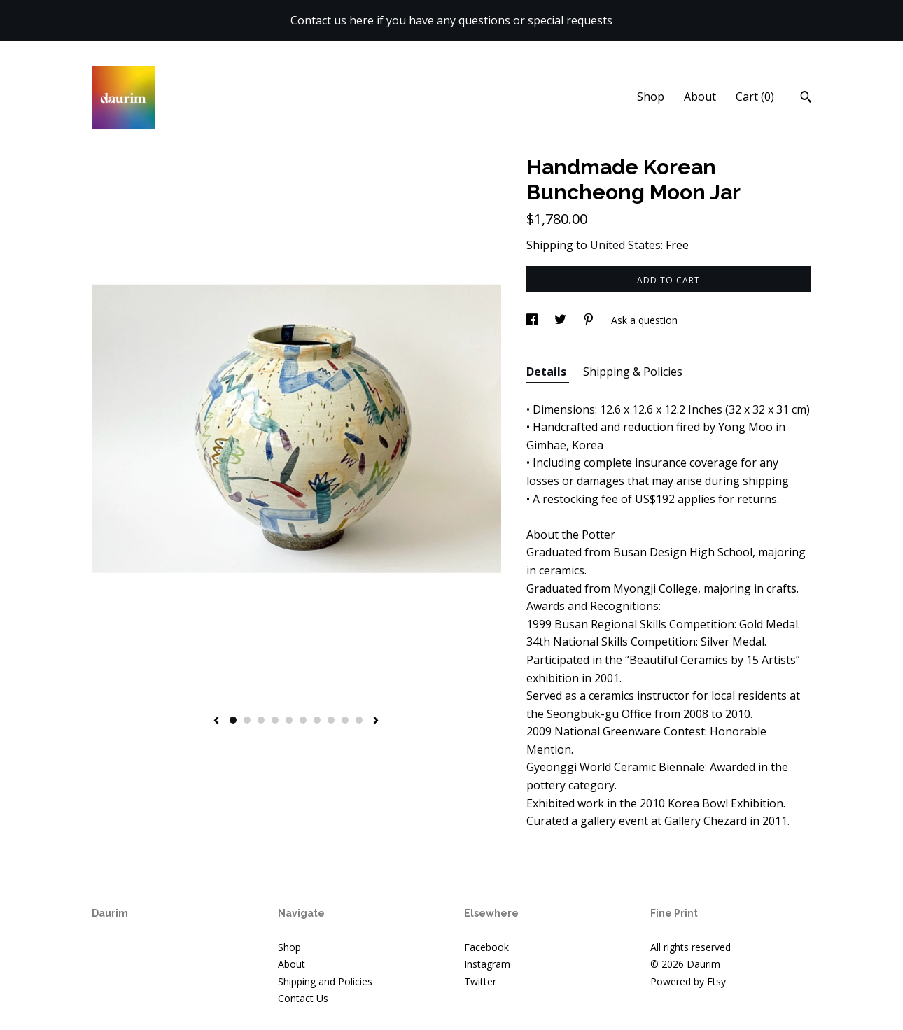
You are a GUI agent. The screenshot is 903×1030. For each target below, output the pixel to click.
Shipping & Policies (632, 371)
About (700, 96)
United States (625, 245)
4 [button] (275, 720)
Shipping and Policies (325, 981)
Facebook (486, 947)
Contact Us (303, 998)
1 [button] (233, 720)
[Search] (806, 98)
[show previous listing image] (216, 721)
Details (547, 371)
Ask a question (644, 320)
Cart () (755, 96)
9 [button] (345, 720)
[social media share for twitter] (561, 320)
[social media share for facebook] (533, 320)
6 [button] (303, 720)
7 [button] (317, 720)
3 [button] (261, 720)
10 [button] (359, 720)
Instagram (487, 964)
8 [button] (331, 720)
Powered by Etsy (688, 981)
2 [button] (247, 720)
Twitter (480, 981)
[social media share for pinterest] (590, 320)
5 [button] (289, 720)
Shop (650, 96)
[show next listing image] (375, 721)
